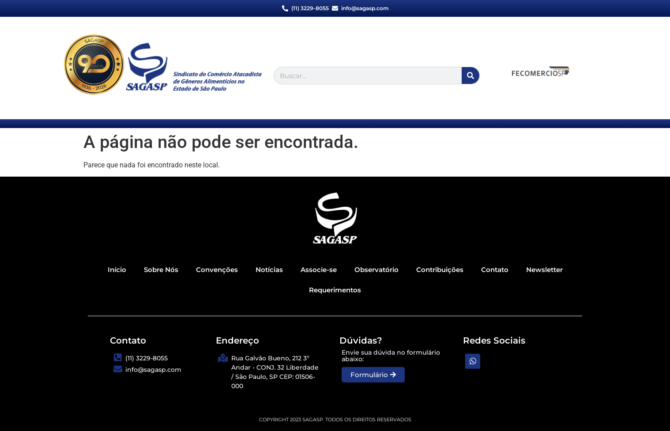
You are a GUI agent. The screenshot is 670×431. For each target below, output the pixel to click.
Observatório (376, 269)
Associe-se (319, 269)
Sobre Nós (161, 269)
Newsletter (544, 269)
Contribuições (439, 269)
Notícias (269, 269)
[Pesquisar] (470, 75)
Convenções (217, 269)
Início (117, 269)
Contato (494, 269)
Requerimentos (335, 290)
